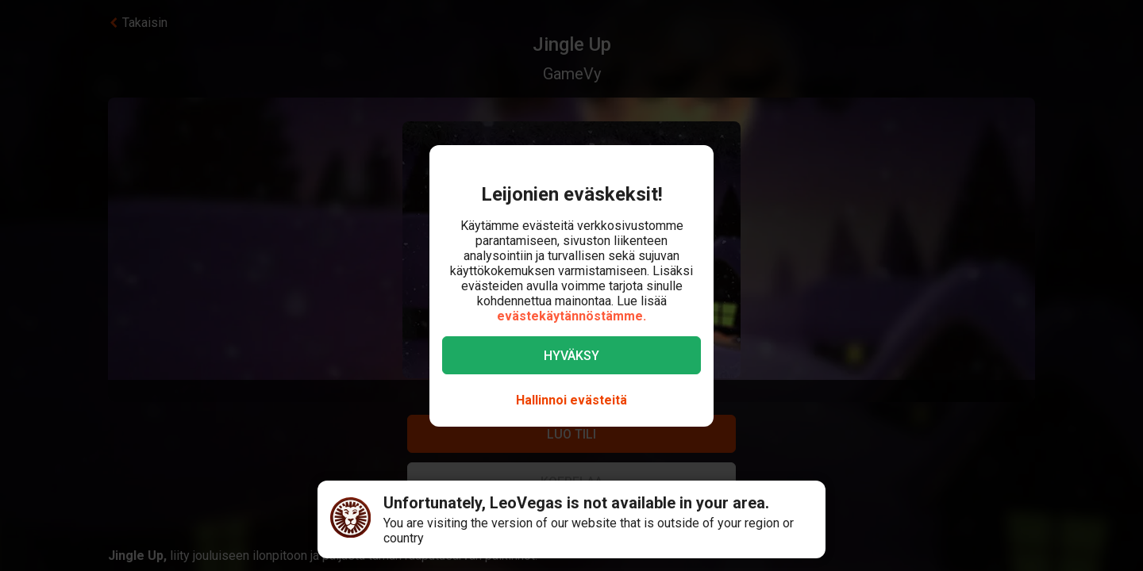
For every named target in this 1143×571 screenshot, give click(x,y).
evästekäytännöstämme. (571, 316)
